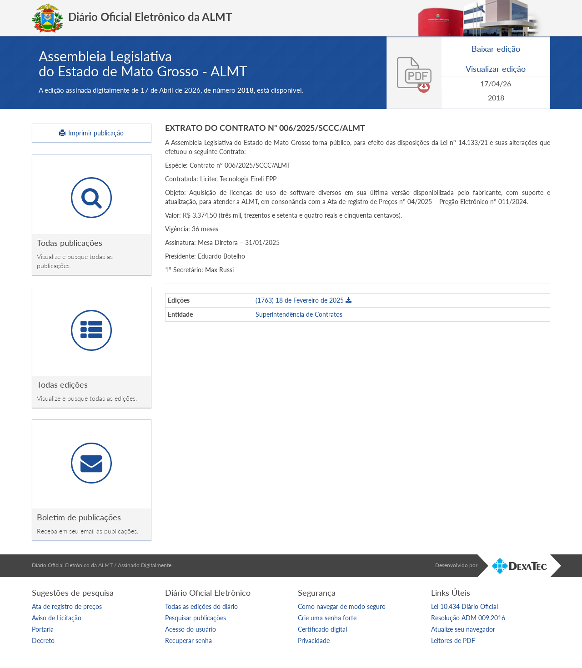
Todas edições (62, 384)
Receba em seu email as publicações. (87, 531)
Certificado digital (322, 629)
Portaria (43, 629)
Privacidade (314, 640)
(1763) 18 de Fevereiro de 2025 (303, 300)
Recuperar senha (188, 640)
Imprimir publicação (91, 133)
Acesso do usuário (190, 629)
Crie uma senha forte (327, 618)
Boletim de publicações (79, 517)
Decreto (43, 640)
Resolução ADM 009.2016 (468, 618)
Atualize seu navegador (463, 629)
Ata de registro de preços (67, 606)
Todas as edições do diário (201, 606)
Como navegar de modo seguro (342, 606)
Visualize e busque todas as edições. (87, 398)
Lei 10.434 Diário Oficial (464, 606)
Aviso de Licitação (56, 618)
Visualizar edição (496, 69)
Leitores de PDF (453, 640)
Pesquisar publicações (195, 618)
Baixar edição (496, 49)
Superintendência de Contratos (299, 314)
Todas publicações (69, 243)
